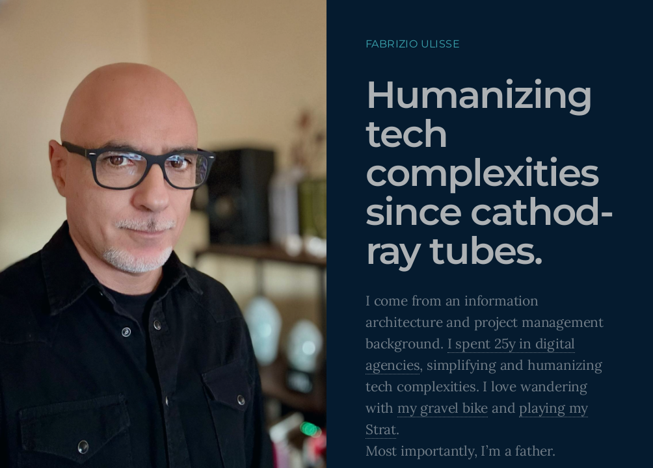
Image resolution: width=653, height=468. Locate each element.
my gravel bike (442, 408)
